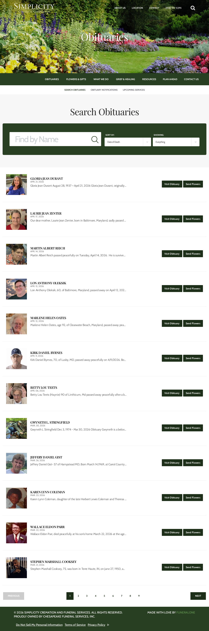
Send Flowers (194, 183)
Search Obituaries (75, 89)
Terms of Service (75, 624)
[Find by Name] (49, 139)
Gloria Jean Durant (46, 178)
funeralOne (185, 612)
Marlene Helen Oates (48, 318)
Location (137, 7)
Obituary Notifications (104, 89)
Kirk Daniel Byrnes (46, 353)
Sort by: (109, 135)
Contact (154, 7)
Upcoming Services (134, 89)
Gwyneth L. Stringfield (50, 422)
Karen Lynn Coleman (47, 492)
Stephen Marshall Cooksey (53, 562)
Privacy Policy (96, 624)
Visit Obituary (173, 183)
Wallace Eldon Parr (47, 527)
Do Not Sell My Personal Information (39, 624)
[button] (193, 7)
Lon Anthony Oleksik (48, 283)
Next (198, 595)
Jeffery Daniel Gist (46, 457)
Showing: (159, 135)
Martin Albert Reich (47, 248)
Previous (13, 595)
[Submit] (95, 139)
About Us (120, 7)
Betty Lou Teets (43, 387)
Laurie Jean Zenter (45, 213)
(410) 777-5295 (173, 7)
